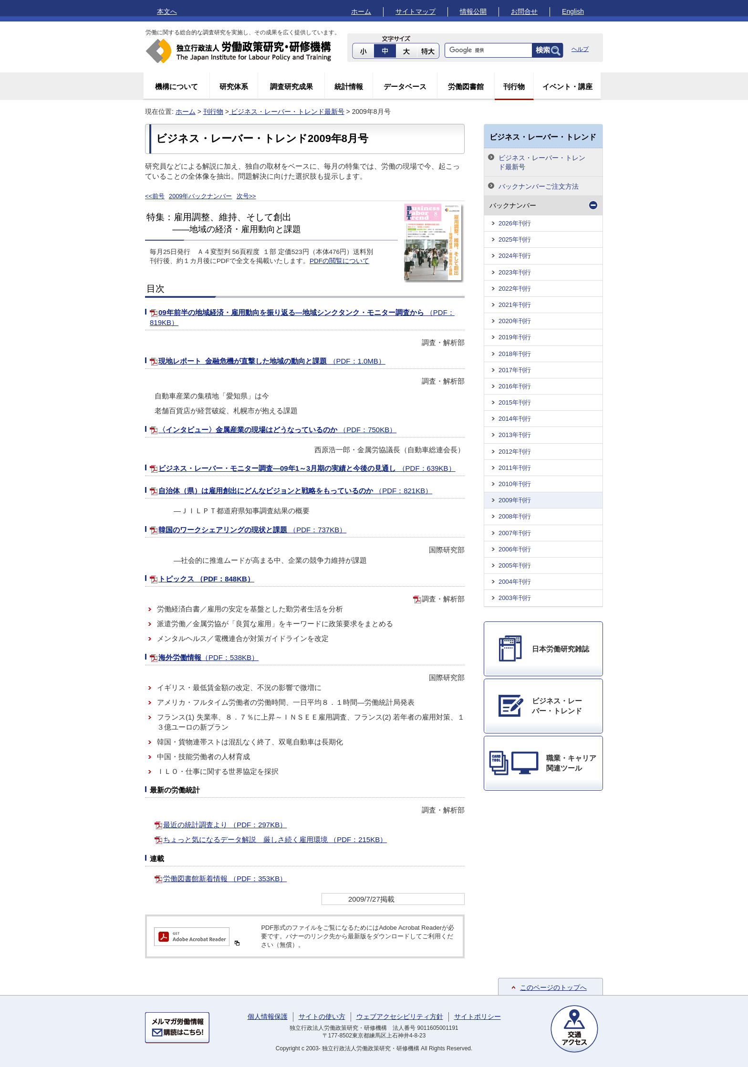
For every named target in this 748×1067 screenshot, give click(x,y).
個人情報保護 (268, 1016)
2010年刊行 (515, 484)
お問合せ (524, 11)
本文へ (167, 11)
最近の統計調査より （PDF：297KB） (225, 825)
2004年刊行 (515, 581)
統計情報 (348, 86)
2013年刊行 (515, 434)
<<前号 (155, 196)
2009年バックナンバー (200, 196)
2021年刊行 (515, 304)
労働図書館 (466, 86)
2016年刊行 (515, 386)
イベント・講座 (567, 86)
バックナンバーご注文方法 (539, 186)
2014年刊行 (515, 418)
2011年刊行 (515, 467)
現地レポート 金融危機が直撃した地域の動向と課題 (271, 361)
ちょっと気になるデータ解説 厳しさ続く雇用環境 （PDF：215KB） (275, 839)
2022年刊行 (515, 288)
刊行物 (514, 86)
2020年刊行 (515, 321)
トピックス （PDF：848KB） (206, 579)
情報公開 (473, 11)
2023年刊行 (515, 272)
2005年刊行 (515, 565)
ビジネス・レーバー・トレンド (542, 136)
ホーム (361, 11)
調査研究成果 (291, 86)
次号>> (246, 196)
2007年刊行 (515, 533)
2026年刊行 (515, 223)
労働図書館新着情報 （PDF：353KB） (225, 878)
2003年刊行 (515, 597)
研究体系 (233, 86)
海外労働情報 (208, 657)
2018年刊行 (515, 353)
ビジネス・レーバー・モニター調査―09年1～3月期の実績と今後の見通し (307, 468)
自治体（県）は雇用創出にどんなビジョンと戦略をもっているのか (295, 491)
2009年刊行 (515, 500)
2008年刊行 (515, 516)
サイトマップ (415, 11)
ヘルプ (580, 49)
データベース (405, 86)
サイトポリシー (477, 1016)
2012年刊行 (515, 451)
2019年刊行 (515, 337)
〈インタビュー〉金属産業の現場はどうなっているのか (277, 430)
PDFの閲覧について (339, 260)
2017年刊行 (515, 370)
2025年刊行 (515, 239)
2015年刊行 (515, 402)
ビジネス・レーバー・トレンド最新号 (286, 111)
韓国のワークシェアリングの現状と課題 (252, 530)
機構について (176, 86)
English (573, 11)
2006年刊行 (515, 549)
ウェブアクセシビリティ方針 (399, 1016)
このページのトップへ (553, 987)
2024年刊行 (515, 255)
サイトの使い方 (322, 1016)
